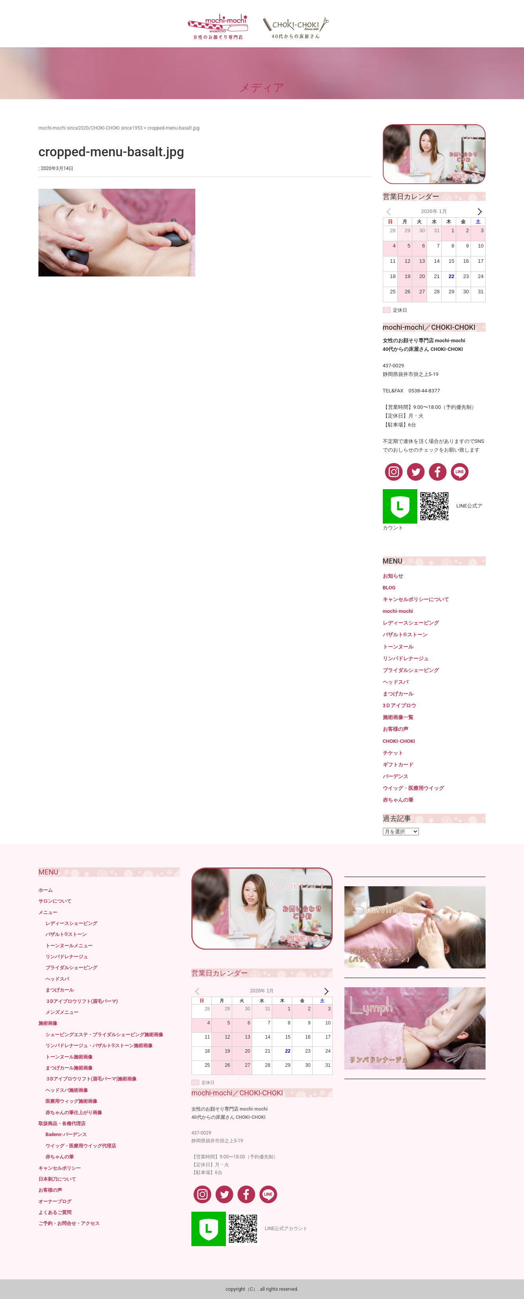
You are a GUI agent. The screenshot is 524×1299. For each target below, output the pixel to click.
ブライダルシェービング (411, 670)
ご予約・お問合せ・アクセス (69, 1223)
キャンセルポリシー (59, 1168)
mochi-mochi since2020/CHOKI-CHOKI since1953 (90, 128)
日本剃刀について (57, 1179)
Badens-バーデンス (66, 1134)
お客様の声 (395, 729)
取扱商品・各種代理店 (62, 1123)
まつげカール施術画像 (69, 1068)
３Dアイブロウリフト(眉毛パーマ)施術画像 (90, 1079)
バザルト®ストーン (405, 635)
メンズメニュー (61, 1012)
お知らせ (393, 576)
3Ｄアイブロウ (399, 705)
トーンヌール (398, 647)
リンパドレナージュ (406, 658)
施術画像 (47, 1023)
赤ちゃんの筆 (398, 800)
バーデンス (395, 776)
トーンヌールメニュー (69, 946)
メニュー (47, 912)
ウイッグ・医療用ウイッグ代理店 (80, 1146)
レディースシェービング (411, 623)
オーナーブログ (54, 1201)
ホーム (45, 890)
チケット (393, 753)
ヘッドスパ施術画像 (66, 1090)
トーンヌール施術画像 (69, 1057)
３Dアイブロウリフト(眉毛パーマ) (81, 1001)
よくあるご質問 (54, 1212)
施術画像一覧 (398, 717)
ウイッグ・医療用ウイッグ (413, 788)
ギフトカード (398, 765)
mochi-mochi (398, 611)
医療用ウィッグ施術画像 (71, 1101)
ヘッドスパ (395, 682)
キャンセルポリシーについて (416, 599)
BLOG (389, 588)
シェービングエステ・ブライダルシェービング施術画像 (104, 1034)
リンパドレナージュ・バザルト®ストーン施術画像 (99, 1045)
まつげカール (398, 694)
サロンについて (54, 901)
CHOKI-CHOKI (399, 741)
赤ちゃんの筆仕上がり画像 (73, 1112)
